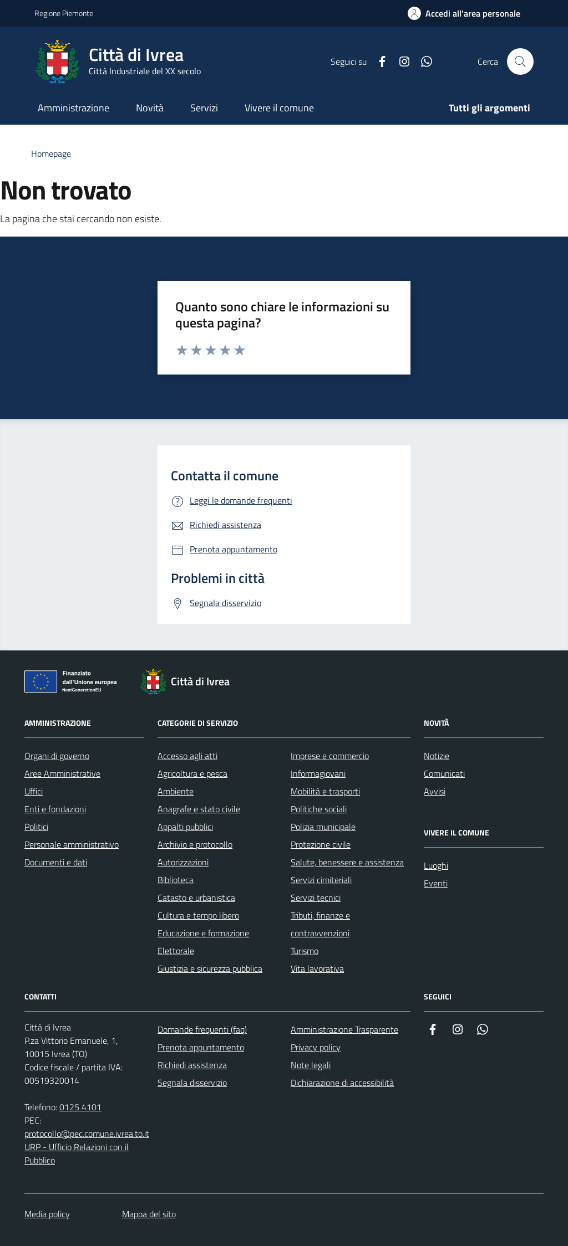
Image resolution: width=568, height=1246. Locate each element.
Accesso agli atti (187, 755)
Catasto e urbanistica (196, 897)
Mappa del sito (149, 1214)
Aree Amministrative (62, 773)
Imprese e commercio (330, 755)
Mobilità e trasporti (325, 791)
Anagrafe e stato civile (199, 809)
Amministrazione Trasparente (344, 1029)
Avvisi (434, 791)
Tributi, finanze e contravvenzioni (320, 924)
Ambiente (176, 791)
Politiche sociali (319, 809)
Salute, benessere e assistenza (347, 862)
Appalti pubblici (185, 826)
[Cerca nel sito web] (520, 61)
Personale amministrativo (71, 844)
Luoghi (436, 865)
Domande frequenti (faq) (202, 1029)
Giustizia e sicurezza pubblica (210, 968)
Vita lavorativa (317, 968)
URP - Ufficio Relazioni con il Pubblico (76, 1153)
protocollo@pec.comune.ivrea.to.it (86, 1133)
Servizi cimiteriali (321, 879)
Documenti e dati (55, 862)
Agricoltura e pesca (192, 773)
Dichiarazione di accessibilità (342, 1082)
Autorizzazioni (183, 862)
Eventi (436, 883)
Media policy (47, 1214)
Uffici (33, 791)
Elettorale (176, 950)
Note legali (311, 1064)
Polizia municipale (323, 826)
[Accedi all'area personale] (464, 13)
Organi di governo (56, 755)
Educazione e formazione (203, 933)
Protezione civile (321, 844)
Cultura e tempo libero (198, 915)
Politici (36, 826)
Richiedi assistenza (192, 1064)
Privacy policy (316, 1047)
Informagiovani (318, 773)
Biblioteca (176, 879)
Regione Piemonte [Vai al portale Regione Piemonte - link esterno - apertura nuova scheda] (63, 13)
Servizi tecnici (316, 897)
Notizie (436, 755)
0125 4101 (80, 1107)
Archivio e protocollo (195, 844)
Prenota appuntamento (201, 1047)
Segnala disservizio (192, 1082)
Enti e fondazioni (55, 809)
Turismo (304, 950)
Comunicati (444, 773)
